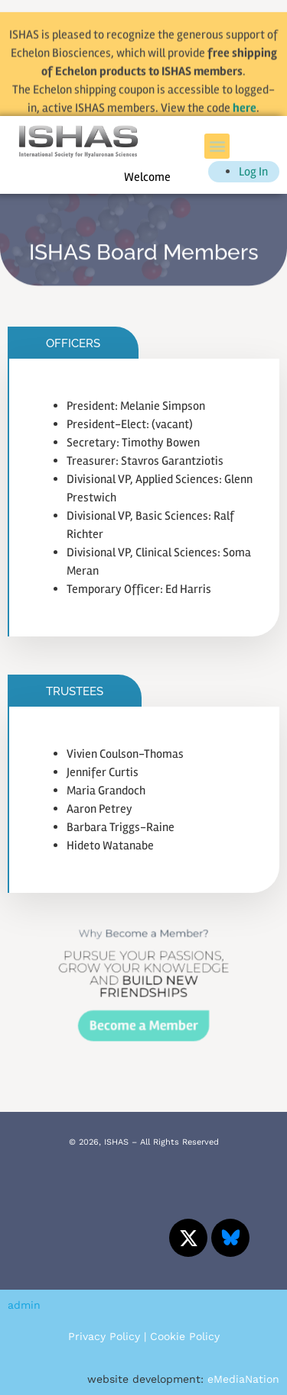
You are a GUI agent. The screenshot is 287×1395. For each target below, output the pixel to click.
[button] (217, 146)
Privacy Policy (104, 1336)
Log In (253, 171)
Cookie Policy (185, 1336)
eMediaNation (243, 1379)
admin (24, 1305)
